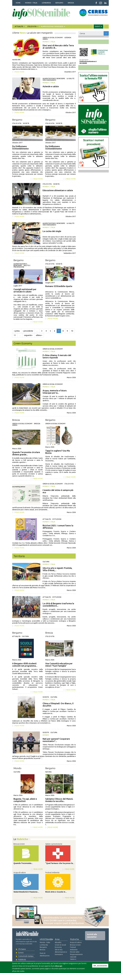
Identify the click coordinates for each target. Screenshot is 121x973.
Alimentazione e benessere (54, 78)
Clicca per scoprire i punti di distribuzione (64, 923)
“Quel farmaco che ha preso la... (59, 863)
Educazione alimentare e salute (58, 190)
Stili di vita (16, 123)
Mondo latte (74, 952)
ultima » (39, 335)
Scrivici (21, 953)
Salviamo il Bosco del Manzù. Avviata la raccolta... (59, 800)
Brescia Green (19, 844)
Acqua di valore (20, 873)
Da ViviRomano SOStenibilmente (20, 147)
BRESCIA (71, 3)
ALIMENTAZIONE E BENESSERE (52, 26)
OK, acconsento (100, 966)
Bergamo (17, 119)
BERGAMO (59, 3)
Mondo (46, 42)
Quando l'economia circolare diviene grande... (26, 453)
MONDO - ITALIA (31, 3)
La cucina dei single (52, 231)
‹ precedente (28, 331)
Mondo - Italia (45, 942)
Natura (48, 772)
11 (15, 335)
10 (72, 331)
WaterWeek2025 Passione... (26, 892)
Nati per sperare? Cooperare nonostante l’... (56, 740)
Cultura (46, 561)
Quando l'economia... (23, 863)
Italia (53, 42)
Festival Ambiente (52, 873)
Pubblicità (22, 960)
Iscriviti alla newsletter (92, 935)
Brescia (16, 420)
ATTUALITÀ (19, 26)
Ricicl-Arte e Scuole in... (56, 892)
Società (26, 123)
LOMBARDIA (46, 3)
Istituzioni (56, 519)
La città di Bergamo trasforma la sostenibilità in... (58, 604)
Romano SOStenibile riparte (58, 286)
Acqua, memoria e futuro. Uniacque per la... (55, 391)
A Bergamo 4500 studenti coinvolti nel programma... (24, 664)
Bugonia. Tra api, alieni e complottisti (25, 800)
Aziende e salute (51, 86)
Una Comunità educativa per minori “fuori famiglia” (58, 664)
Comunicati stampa (25, 956)
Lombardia (44, 945)
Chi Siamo (22, 949)
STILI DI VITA (32, 26)
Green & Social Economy (53, 37)
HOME (18, 3)
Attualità (47, 519)
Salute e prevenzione (22, 266)
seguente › (28, 335)
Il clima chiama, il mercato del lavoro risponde (57, 356)
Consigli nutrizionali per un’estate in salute (25, 290)
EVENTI (98, 26)
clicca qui (58, 966)
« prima (17, 331)
